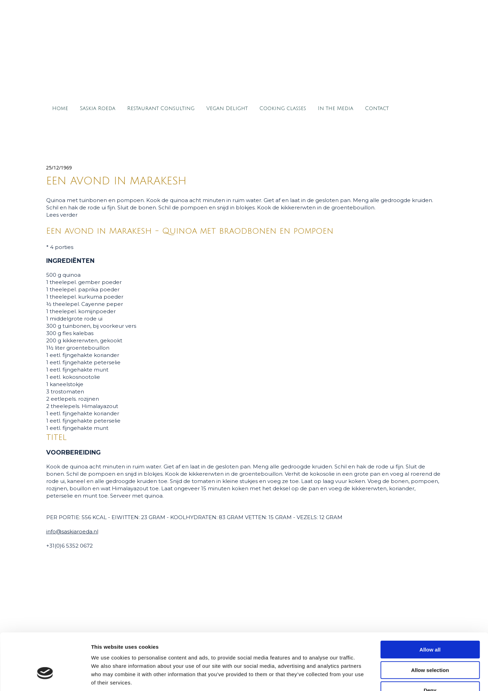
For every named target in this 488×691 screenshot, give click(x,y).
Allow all (430, 606)
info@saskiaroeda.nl (72, 531)
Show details (364, 677)
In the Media (335, 108)
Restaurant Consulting (161, 108)
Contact (377, 108)
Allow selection (430, 627)
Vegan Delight (227, 108)
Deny (430, 647)
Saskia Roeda (97, 108)
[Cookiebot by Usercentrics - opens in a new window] (45, 677)
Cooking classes (282, 108)
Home (60, 108)
